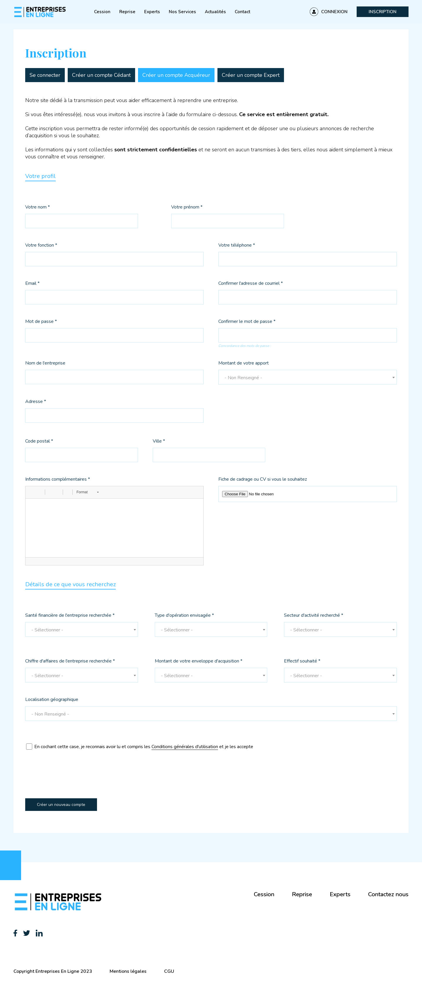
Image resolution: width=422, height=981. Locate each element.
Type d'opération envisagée (184, 616)
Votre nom (37, 207)
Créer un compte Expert (251, 75)
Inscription (383, 12)
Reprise (127, 12)
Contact (242, 12)
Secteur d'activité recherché (313, 616)
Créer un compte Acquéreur (176, 75)
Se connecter (45, 75)
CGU (169, 971)
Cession (102, 12)
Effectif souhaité (302, 661)
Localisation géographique (51, 700)
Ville (159, 441)
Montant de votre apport (243, 363)
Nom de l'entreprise (45, 363)
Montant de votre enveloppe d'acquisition (198, 661)
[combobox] (307, 377)
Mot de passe (41, 322)
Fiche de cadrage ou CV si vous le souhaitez (262, 479)
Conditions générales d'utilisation (185, 746)
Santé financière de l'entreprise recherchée (70, 616)
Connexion (334, 12)
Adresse (35, 402)
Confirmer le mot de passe (246, 322)
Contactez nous (388, 894)
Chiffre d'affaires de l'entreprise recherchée (70, 661)
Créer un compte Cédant (101, 75)
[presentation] (69, 779)
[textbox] (307, 378)
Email (32, 284)
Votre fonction (41, 245)
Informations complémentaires (57, 479)
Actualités (215, 12)
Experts (152, 12)
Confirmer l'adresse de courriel (250, 284)
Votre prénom (187, 207)
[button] (32, 492)
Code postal (39, 441)
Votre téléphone (236, 245)
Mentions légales (128, 971)
